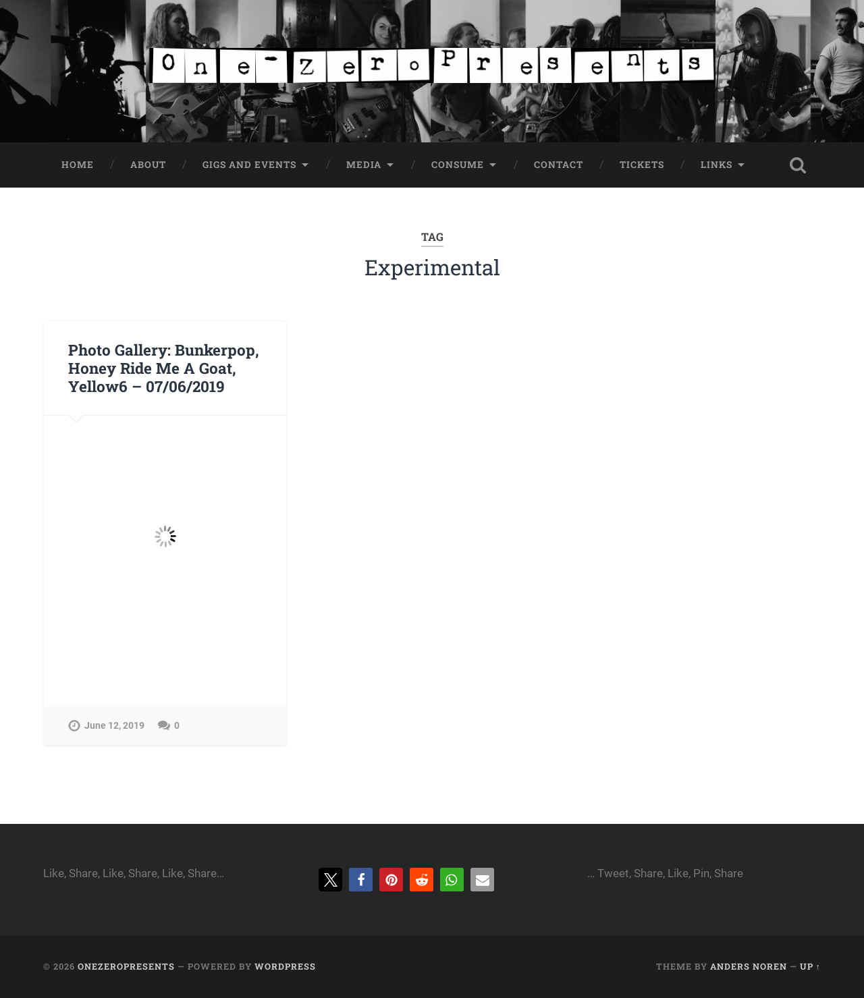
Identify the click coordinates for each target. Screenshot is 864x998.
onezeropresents (126, 966)
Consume (457, 165)
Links (716, 165)
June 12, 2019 (114, 725)
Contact (558, 165)
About (148, 165)
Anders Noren (748, 966)
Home (77, 165)
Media (363, 165)
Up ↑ (810, 966)
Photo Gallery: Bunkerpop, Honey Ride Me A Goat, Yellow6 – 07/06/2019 (163, 367)
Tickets (642, 165)
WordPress (285, 966)
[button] (330, 879)
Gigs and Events (249, 165)
